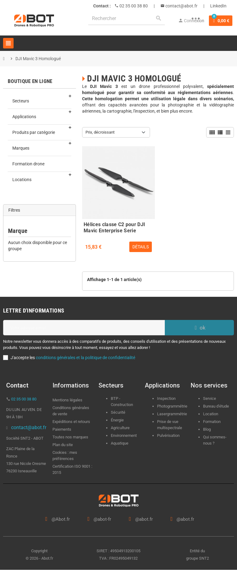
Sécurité (118, 412)
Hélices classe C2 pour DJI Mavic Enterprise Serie (114, 227)
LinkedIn (218, 5)
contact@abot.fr (181, 5)
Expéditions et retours (71, 421)
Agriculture (120, 427)
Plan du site (62, 444)
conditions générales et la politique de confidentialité (85, 357)
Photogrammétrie (172, 406)
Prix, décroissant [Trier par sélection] (99, 132)
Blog (207, 429)
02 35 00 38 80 (133, 5)
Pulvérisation (168, 435)
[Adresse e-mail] (84, 327)
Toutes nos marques (70, 437)
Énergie (117, 420)
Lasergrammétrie (172, 414)
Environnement (124, 435)
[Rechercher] (126, 18)
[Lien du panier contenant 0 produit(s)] (220, 20)
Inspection (166, 398)
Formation (212, 421)
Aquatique (119, 443)
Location (210, 414)
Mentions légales (67, 400)
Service (210, 398)
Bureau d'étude (216, 406)
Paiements (61, 429)
